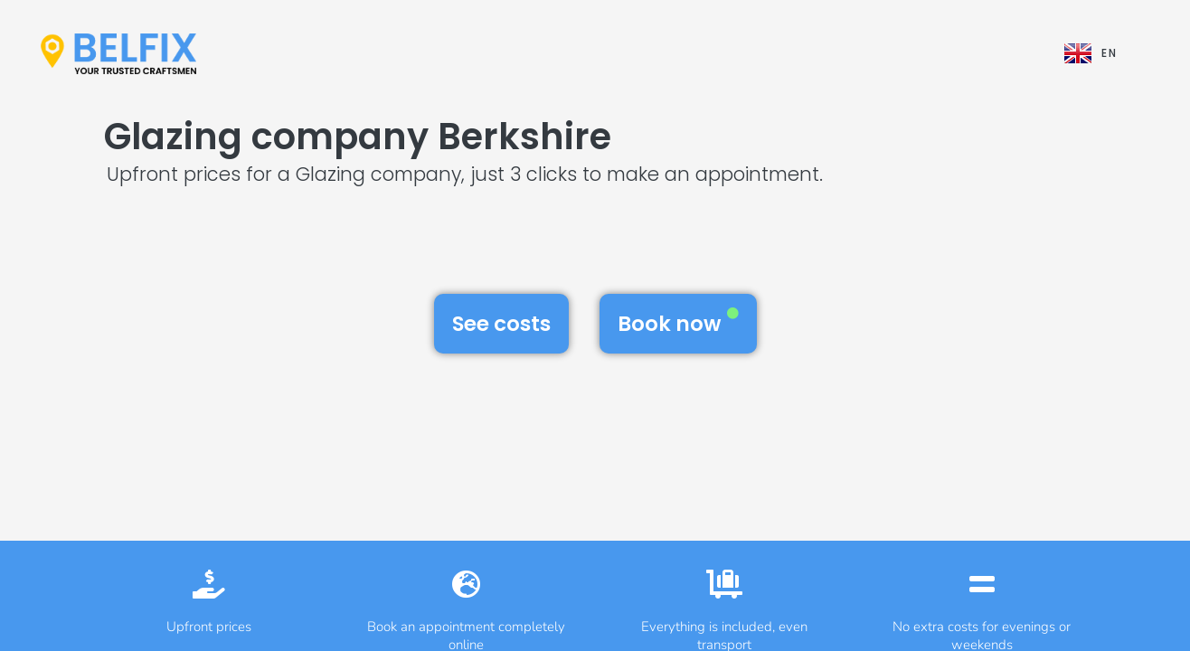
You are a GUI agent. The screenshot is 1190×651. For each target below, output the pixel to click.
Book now (678, 322)
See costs (501, 323)
